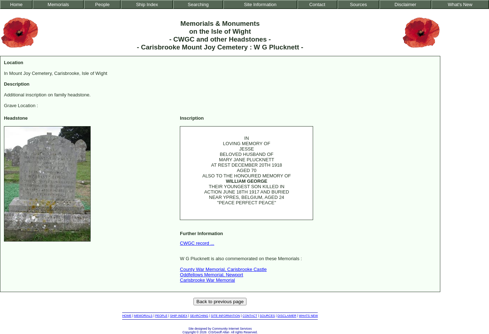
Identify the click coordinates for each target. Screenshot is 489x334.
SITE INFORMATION (225, 316)
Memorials (58, 4)
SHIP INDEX (178, 316)
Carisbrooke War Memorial (207, 280)
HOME (126, 316)
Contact (317, 4)
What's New (460, 4)
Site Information (260, 4)
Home (16, 4)
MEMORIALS (143, 316)
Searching (198, 4)
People (102, 4)
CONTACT (250, 316)
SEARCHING (199, 316)
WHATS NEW (308, 316)
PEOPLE (161, 316)
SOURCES (267, 316)
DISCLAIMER (287, 316)
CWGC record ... (197, 243)
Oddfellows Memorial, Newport (211, 274)
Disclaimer (405, 4)
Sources (358, 4)
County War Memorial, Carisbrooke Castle (223, 269)
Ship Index (147, 4)
